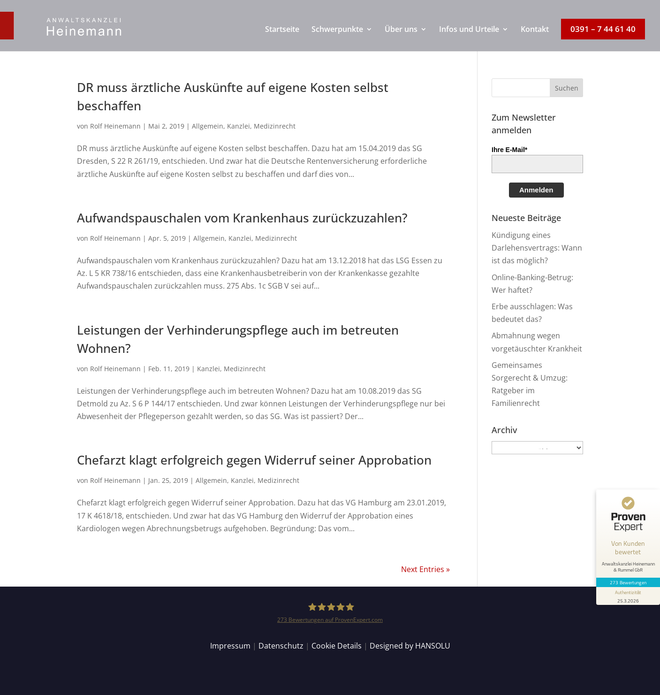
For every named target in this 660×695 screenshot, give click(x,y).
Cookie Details (336, 646)
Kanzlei (238, 126)
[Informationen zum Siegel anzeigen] (628, 596)
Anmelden (536, 190)
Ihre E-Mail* (509, 149)
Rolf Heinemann (115, 126)
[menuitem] (282, 38)
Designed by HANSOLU (410, 646)
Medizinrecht (275, 126)
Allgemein (207, 126)
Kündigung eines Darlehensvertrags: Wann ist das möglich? (537, 248)
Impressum (230, 646)
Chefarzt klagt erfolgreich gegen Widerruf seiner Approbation (254, 459)
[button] (567, 87)
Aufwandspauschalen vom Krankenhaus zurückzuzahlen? (242, 217)
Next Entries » (425, 569)
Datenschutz (280, 646)
